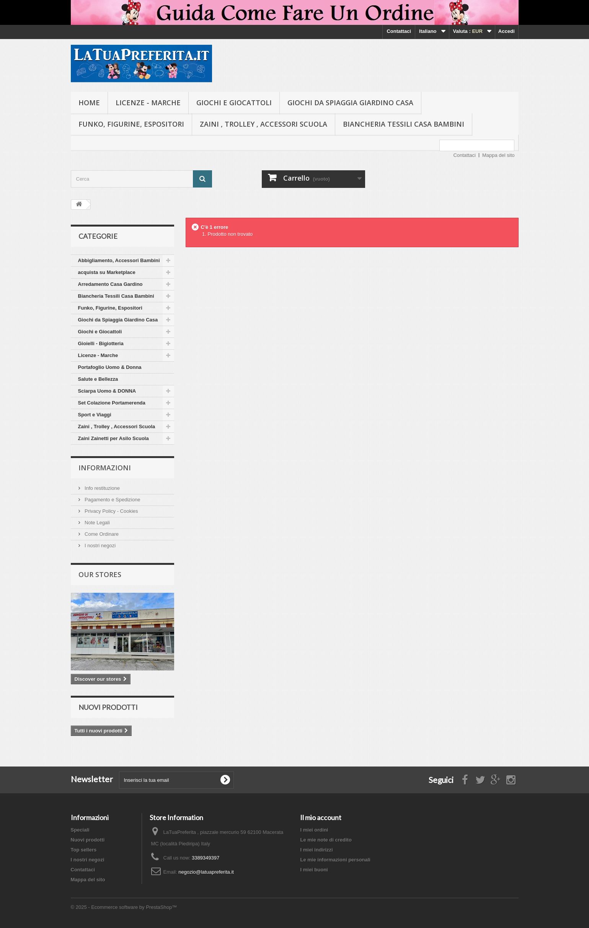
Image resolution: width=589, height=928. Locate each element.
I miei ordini (314, 830)
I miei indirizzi (316, 850)
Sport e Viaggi (94, 415)
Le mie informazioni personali (335, 860)
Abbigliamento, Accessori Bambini (119, 260)
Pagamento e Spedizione (111, 499)
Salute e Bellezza (98, 379)
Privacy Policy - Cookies (110, 511)
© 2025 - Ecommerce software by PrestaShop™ (124, 907)
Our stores (99, 574)
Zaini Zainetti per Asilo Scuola (113, 438)
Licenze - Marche (148, 102)
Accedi (506, 31)
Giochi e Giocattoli (234, 102)
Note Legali (96, 522)
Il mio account (320, 817)
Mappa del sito (498, 155)
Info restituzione (101, 488)
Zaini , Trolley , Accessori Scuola (263, 124)
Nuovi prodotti (108, 707)
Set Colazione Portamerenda (111, 403)
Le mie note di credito (325, 840)
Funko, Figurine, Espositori (131, 124)
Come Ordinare (101, 534)
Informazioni (104, 467)
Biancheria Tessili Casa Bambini (403, 124)
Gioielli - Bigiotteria (101, 343)
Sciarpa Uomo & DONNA (107, 391)
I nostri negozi (99, 545)
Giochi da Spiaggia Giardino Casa (350, 102)
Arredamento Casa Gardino (110, 284)
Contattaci (399, 31)
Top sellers (84, 850)
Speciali (80, 830)
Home (89, 102)
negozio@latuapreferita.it (206, 872)
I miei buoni (314, 870)
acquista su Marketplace (106, 272)
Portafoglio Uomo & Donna (110, 367)
